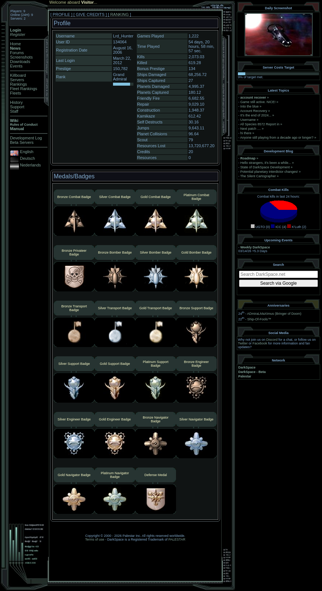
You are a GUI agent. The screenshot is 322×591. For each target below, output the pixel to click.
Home (15, 44)
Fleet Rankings (23, 88)
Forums (17, 52)
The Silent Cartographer (258, 176)
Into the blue (249, 106)
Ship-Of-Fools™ (259, 319)
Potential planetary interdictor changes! (269, 172)
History (16, 102)
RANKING (119, 14)
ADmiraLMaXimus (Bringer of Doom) (274, 314)
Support (17, 107)
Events (16, 66)
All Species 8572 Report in (259, 124)
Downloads (20, 61)
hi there (246, 133)
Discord (272, 339)
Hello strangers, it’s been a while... (265, 163)
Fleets (15, 93)
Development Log (26, 138)
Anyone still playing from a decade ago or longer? (276, 137)
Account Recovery (253, 111)
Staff (14, 111)
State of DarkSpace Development (265, 167)
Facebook (260, 343)
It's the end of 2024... (256, 115)
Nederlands (30, 165)
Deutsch (27, 158)
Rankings (18, 84)
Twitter (243, 343)
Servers (17, 79)
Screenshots (21, 57)
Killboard (18, 75)
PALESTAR (176, 539)
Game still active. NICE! (258, 102)
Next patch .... (250, 129)
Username (248, 120)
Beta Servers (22, 142)
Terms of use (94, 539)
